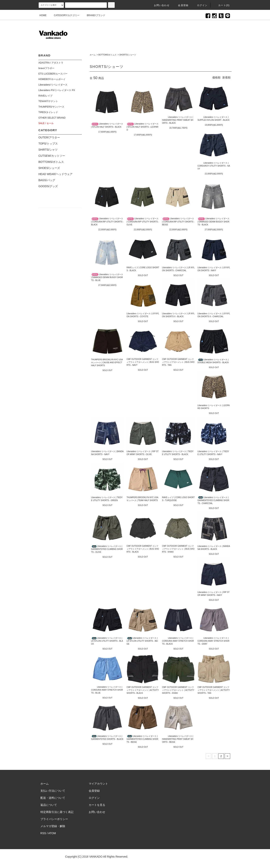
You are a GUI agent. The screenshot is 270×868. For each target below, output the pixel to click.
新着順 (226, 77)
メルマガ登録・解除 (52, 826)
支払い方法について (52, 790)
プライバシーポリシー (54, 819)
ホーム (93, 55)
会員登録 (180, 5)
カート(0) (221, 5)
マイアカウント (98, 783)
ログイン (200, 5)
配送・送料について (52, 797)
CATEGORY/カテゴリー (64, 15)
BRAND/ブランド (93, 15)
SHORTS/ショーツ (127, 55)
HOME (43, 15)
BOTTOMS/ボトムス (107, 55)
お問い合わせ (159, 5)
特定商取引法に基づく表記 (57, 812)
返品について (48, 804)
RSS (43, 833)
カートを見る (97, 804)
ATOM (52, 833)
